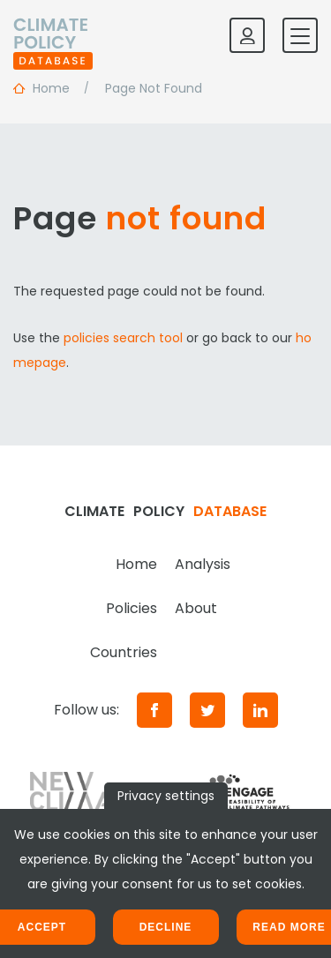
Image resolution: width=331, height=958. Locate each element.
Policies (131, 608)
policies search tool (123, 338)
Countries (123, 652)
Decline (165, 927)
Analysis (202, 564)
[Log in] (247, 35)
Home (136, 564)
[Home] (53, 35)
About (196, 608)
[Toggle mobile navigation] (300, 35)
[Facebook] (154, 710)
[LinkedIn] (260, 710)
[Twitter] (207, 710)
